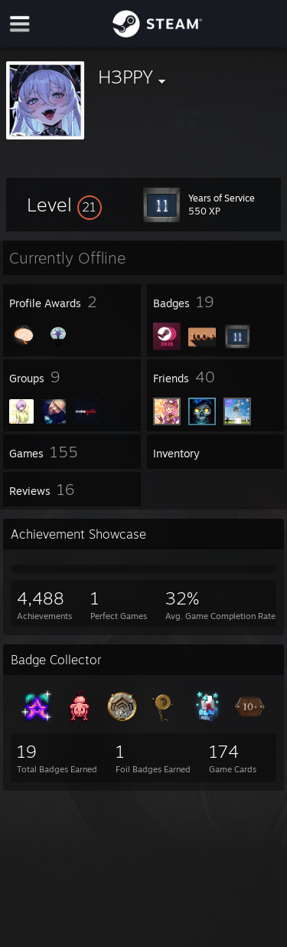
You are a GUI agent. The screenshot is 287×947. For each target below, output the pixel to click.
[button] (64, 204)
